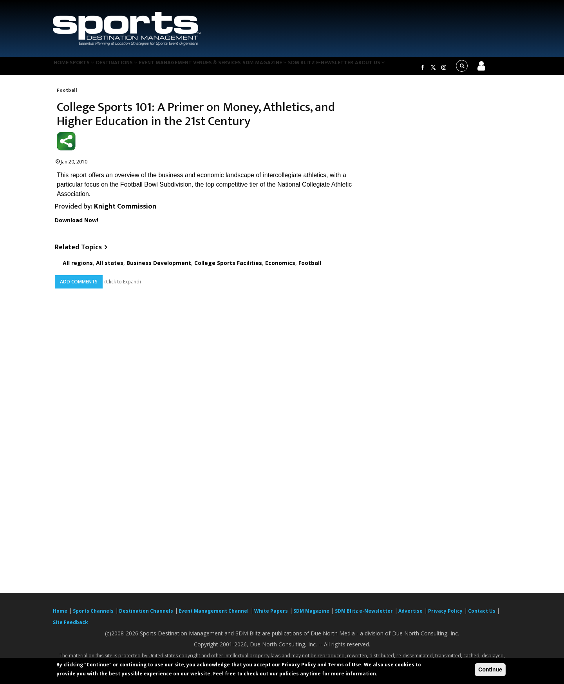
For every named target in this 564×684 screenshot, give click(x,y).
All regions (78, 267)
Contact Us (482, 615)
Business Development (159, 267)
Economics (280, 267)
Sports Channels (93, 615)
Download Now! (76, 225)
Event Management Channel (214, 615)
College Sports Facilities (228, 267)
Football (67, 95)
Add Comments (79, 286)
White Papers (271, 615)
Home (64, 68)
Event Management (183, 68)
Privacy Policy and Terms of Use (321, 664)
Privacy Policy (445, 615)
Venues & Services (240, 68)
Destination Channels (146, 615)
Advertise (410, 615)
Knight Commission (125, 212)
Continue (490, 669)
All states (109, 267)
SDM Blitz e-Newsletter (352, 68)
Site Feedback (70, 627)
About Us (404, 68)
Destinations (130, 68)
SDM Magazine (292, 68)
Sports (91, 68)
